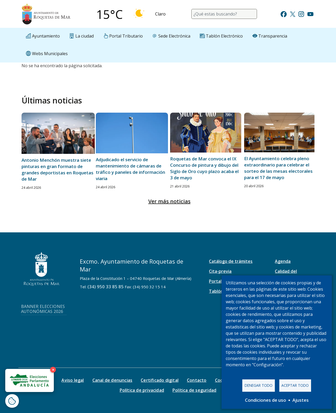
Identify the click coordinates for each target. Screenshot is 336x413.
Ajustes (300, 400)
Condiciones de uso (265, 400)
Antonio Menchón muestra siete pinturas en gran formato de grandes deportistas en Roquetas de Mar (57, 169)
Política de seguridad (194, 390)
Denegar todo (258, 385)
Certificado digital (159, 380)
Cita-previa (220, 271)
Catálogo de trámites (231, 261)
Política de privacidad (142, 390)
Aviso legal (72, 380)
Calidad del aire (286, 274)
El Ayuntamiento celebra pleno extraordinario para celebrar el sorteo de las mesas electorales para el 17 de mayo (278, 167)
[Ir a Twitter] (293, 14)
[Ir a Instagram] (301, 14)
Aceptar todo (295, 385)
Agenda (283, 261)
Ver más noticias (169, 201)
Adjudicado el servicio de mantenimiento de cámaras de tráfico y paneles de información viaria (130, 168)
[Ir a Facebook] (284, 14)
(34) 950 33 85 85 (105, 287)
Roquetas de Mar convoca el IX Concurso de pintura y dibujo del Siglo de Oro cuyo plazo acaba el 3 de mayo (204, 168)
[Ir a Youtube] (310, 14)
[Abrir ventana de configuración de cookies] (12, 401)
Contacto (197, 380)
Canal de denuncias (112, 380)
